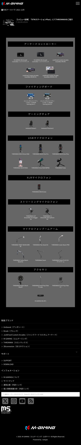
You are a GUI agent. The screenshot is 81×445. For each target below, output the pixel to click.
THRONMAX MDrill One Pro (40, 149)
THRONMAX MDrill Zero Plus (60, 149)
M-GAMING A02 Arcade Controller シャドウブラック (20, 56)
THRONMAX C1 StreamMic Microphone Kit (47, 214)
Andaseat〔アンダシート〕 (14, 327)
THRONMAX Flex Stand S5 (40, 240)
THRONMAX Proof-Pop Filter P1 (60, 281)
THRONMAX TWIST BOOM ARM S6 (20, 241)
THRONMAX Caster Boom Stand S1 (20, 256)
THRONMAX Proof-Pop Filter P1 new (40, 281)
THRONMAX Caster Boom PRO (60, 240)
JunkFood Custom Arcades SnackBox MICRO (60, 56)
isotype (45, 439)
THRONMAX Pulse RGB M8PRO (40, 163)
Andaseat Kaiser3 (31, 124)
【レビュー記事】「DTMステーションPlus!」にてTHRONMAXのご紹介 (44, 19)
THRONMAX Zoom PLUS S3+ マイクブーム (60, 256)
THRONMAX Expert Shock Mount (20, 281)
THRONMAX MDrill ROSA (20, 163)
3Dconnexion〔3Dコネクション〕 (17, 346)
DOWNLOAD (8, 364)
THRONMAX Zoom (40, 255)
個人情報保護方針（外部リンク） (17, 389)
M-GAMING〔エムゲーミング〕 (16, 339)
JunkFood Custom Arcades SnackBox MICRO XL (30, 71)
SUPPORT (8, 360)
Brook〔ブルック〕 (11, 331)
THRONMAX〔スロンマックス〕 (16, 342)
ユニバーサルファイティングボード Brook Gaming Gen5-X (47, 99)
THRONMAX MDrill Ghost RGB (20, 149)
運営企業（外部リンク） (13, 385)
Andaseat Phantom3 (47, 124)
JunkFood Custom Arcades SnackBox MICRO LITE (50, 71)
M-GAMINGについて (11, 377)
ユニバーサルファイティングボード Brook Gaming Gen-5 (31, 99)
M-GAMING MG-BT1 (40, 296)
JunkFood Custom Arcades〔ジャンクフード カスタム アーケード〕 (31, 335)
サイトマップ (9, 381)
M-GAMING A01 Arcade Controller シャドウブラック (40, 56)
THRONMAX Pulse (60, 163)
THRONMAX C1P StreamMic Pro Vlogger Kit (31, 214)
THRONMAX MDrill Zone (39, 188)
